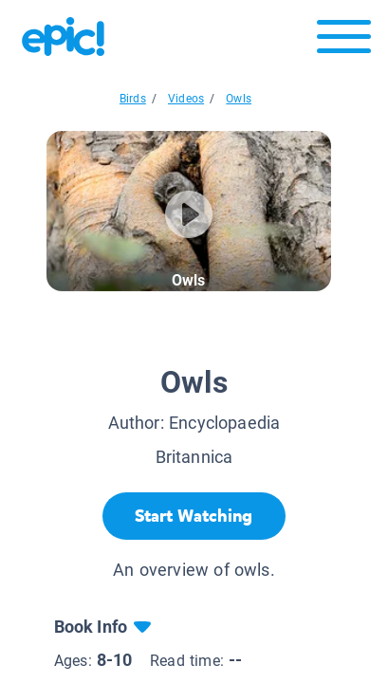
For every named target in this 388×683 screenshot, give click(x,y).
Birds (133, 98)
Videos (186, 98)
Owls (238, 98)
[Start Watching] (194, 516)
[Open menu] (344, 41)
